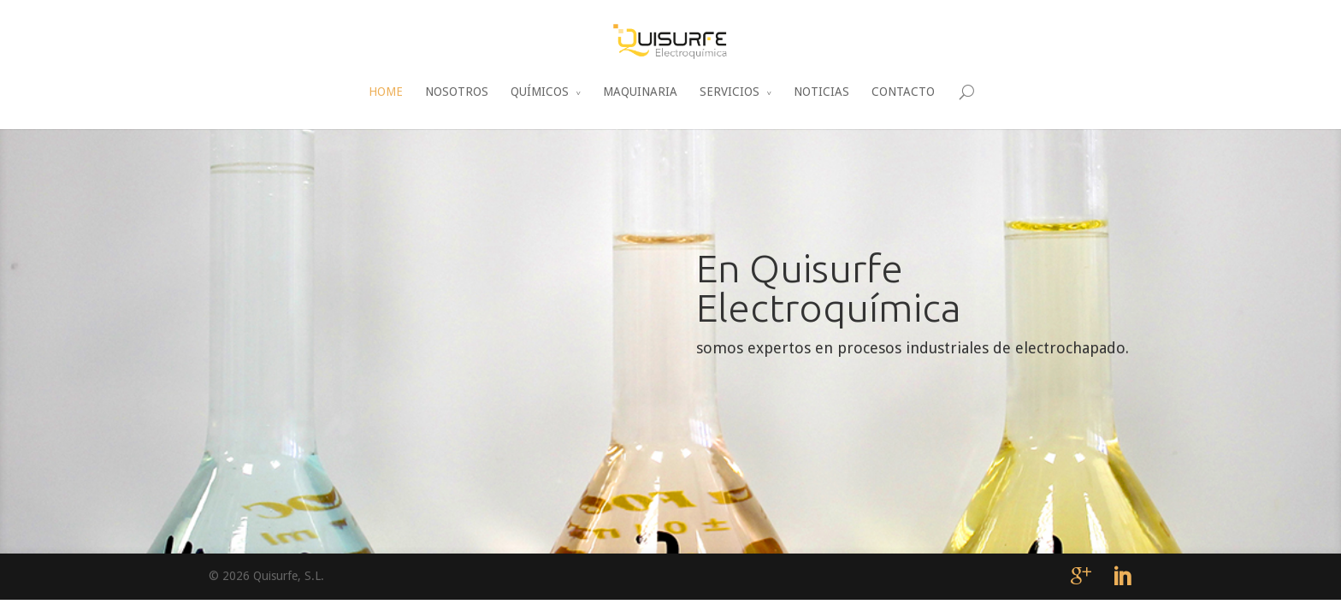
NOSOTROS (456, 91)
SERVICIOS (729, 91)
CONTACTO (903, 91)
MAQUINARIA (640, 91)
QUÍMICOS (540, 91)
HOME (386, 91)
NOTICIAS (821, 91)
